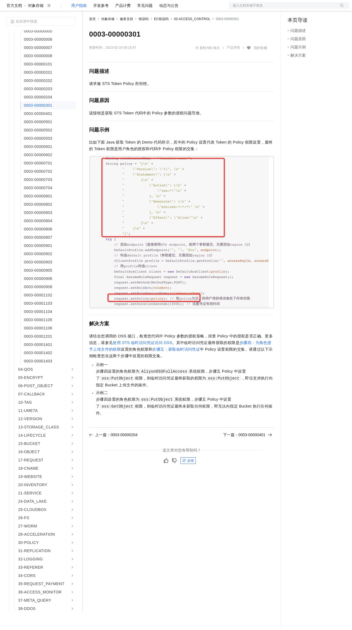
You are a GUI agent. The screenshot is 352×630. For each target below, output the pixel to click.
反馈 (188, 478)
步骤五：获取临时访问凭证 (176, 367)
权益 (105, 9)
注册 (320, 9)
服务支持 (126, 36)
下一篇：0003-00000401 (247, 452)
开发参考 (101, 23)
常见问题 (145, 23)
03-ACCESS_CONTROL (192, 36)
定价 (119, 9)
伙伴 (149, 9)
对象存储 (35, 23)
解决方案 (88, 9)
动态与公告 (168, 23)
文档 (282, 9)
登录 (340, 9)
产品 (71, 9)
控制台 (307, 9)
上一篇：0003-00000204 (113, 452)
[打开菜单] (9, 9)
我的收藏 (260, 65)
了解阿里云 (181, 9)
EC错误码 (161, 36)
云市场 (134, 9)
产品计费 (123, 23)
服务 (162, 9)
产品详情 (233, 65)
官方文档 (14, 23)
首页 (92, 36)
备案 (293, 9)
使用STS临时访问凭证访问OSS (142, 360)
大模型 (56, 9)
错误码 (143, 36)
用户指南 (79, 23)
